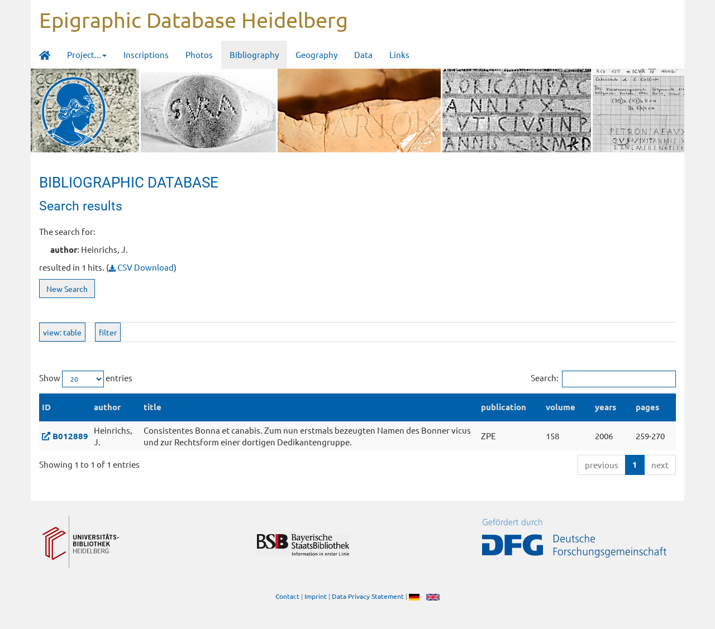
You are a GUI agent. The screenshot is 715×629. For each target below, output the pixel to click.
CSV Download (141, 267)
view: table (62, 332)
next (660, 464)
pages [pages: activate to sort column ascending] (647, 406)
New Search (67, 289)
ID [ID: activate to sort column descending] (46, 406)
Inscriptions (146, 54)
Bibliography (254, 54)
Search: (603, 379)
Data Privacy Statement (368, 596)
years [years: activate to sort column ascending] (605, 406)
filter (108, 332)
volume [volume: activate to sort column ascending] (560, 406)
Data (363, 54)
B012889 (70, 435)
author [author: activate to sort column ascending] (107, 406)
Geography (316, 54)
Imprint (315, 596)
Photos (199, 54)
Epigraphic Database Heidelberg (193, 19)
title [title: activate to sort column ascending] (152, 406)
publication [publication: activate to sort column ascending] (503, 406)
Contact (287, 596)
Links (399, 54)
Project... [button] (87, 54)
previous (601, 464)
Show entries (85, 379)
